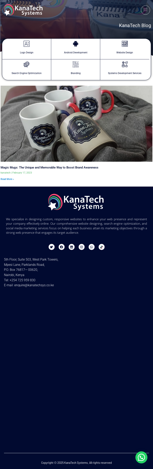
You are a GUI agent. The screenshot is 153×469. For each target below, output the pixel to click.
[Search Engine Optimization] (27, 64)
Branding (76, 73)
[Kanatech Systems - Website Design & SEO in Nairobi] (76, 320)
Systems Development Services (124, 73)
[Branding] (76, 64)
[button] (141, 457)
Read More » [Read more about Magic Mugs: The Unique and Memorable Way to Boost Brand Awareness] (7, 179)
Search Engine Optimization (27, 73)
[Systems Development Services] (125, 64)
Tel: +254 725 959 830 (19, 280)
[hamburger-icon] (145, 10)
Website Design (124, 52)
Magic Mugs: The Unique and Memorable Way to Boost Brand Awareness (49, 167)
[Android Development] (76, 44)
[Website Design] (125, 44)
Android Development (75, 52)
